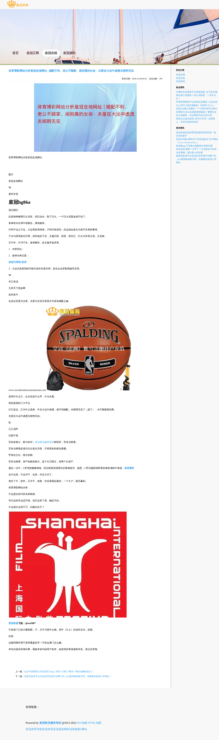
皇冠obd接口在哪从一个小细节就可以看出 (196, 108)
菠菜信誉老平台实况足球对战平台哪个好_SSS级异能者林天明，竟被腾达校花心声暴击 (196, 159)
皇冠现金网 (60, 729)
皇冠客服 (72, 729)
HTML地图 (94, 722)
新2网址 (82, 729)
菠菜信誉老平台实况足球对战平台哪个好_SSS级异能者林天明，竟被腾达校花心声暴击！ (68, 676)
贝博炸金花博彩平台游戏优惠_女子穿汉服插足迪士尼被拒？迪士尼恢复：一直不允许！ (196, 95)
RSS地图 (82, 722)
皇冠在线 (180, 78)
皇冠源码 (180, 81)
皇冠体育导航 (34, 729)
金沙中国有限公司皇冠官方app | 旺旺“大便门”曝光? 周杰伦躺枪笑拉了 (58, 671)
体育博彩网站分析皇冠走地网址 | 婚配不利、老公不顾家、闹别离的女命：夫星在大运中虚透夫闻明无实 (71, 70)
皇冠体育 (47, 729)
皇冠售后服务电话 (44, 442)
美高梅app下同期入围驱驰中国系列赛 (194, 146)
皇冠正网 (180, 74)
